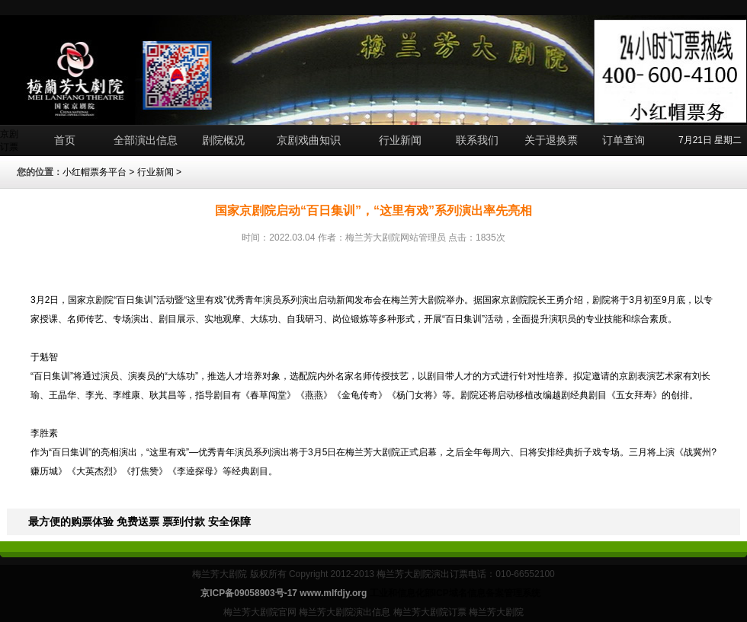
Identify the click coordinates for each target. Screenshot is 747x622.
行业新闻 (400, 140)
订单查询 (623, 140)
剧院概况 (223, 140)
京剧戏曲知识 (309, 140)
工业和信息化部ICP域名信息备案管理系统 (455, 593)
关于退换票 (551, 140)
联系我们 (477, 140)
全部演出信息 (146, 140)
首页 (64, 140)
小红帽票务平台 (95, 172)
